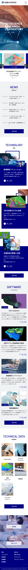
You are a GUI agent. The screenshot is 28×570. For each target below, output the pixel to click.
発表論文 (20, 479)
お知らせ (16, 552)
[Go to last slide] (2, 66)
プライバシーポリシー (19, 559)
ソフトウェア (4, 554)
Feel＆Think (7, 459)
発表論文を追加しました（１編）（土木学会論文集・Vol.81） (17, 110)
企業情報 (3, 559)
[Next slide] (26, 66)
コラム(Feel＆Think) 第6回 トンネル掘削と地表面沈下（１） (17, 117)
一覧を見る (14, 131)
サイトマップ (17, 557)
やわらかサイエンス (21, 459)
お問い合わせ (14, 543)
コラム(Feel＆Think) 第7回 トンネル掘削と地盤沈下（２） (17, 97)
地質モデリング (7, 479)
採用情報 (14, 526)
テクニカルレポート (7, 498)
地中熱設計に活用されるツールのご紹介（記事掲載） (17, 104)
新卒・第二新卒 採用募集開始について (17, 123)
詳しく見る (9, 180)
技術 (2, 552)
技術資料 (3, 557)
